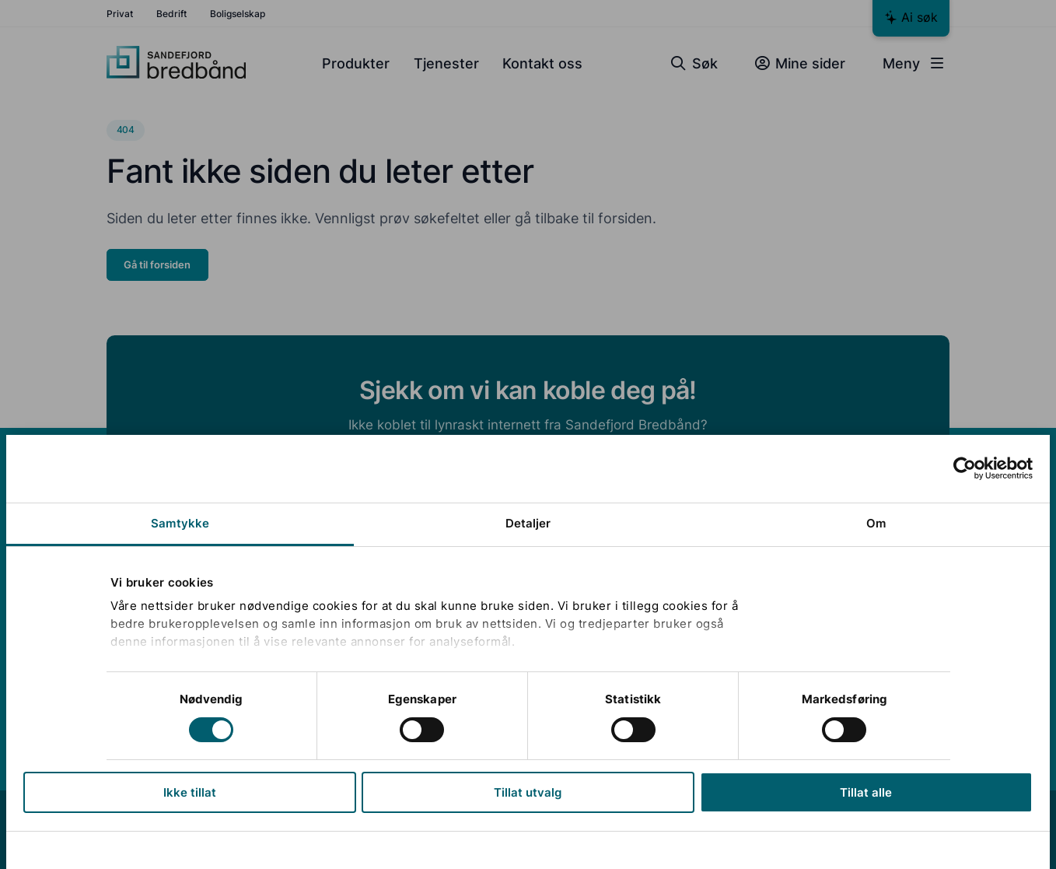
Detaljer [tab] (528, 523)
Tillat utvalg (528, 792)
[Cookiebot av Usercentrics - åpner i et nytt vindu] (965, 468)
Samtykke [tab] (180, 523)
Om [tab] (876, 523)
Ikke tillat (189, 792)
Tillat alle (866, 792)
